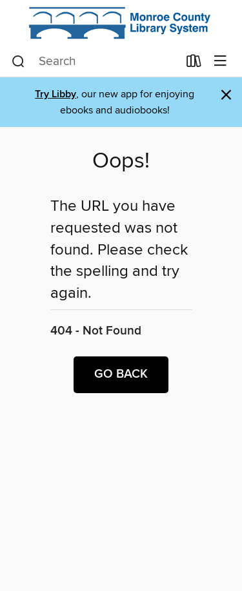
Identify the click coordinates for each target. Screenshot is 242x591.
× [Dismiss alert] (226, 95)
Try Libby (55, 94)
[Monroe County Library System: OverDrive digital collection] (121, 23)
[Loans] (194, 63)
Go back (121, 374)
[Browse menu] (220, 61)
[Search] (18, 62)
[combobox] (95, 61)
